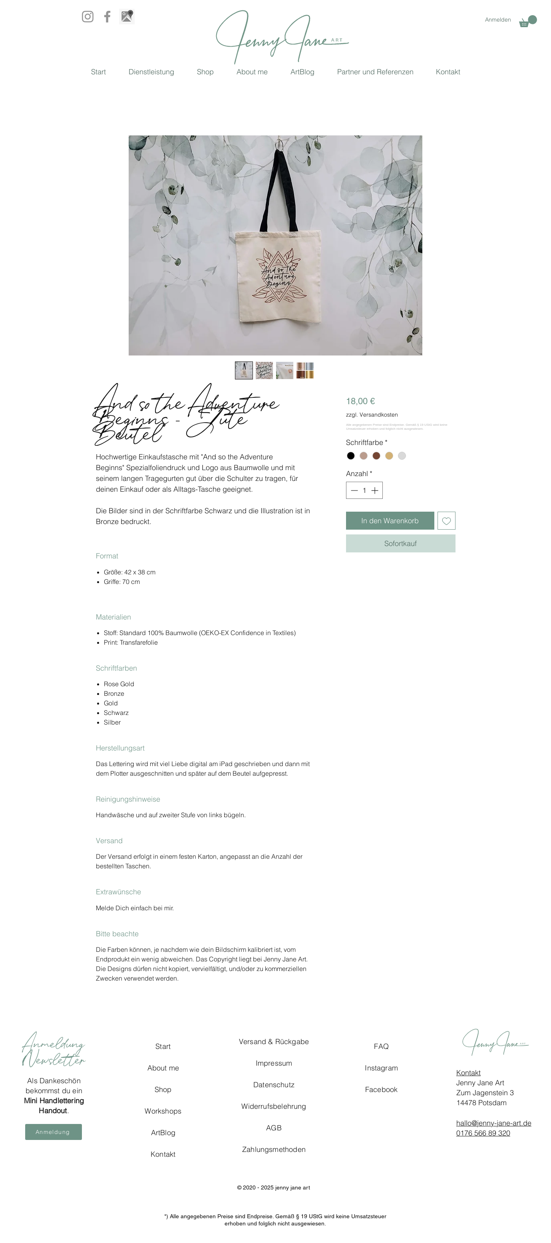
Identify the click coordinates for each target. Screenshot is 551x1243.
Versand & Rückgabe (274, 1041)
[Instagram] (87, 16)
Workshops (163, 1111)
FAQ (381, 1046)
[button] (528, 21)
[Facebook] (107, 16)
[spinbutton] (364, 490)
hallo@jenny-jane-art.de (493, 1123)
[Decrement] (353, 490)
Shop (163, 1089)
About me (163, 1067)
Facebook (381, 1089)
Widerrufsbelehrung (273, 1106)
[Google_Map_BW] (127, 16)
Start (163, 1046)
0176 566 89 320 (483, 1133)
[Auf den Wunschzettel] (447, 521)
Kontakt (468, 1072)
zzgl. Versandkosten (372, 414)
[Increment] (375, 490)
